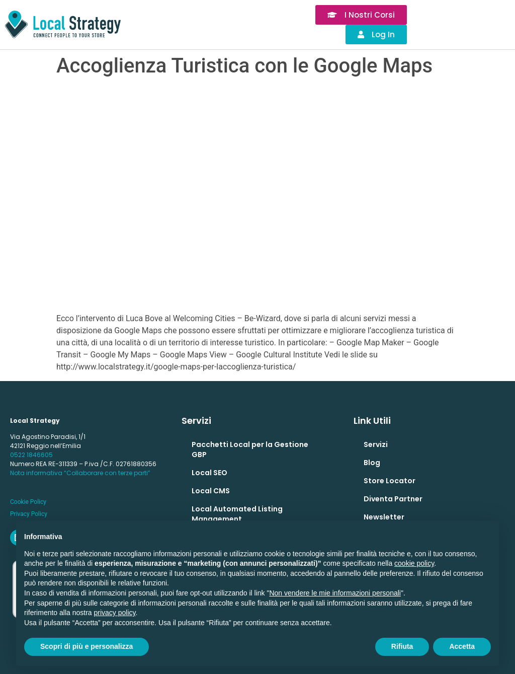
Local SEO (209, 473)
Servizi (376, 444)
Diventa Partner (393, 499)
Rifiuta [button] (402, 646)
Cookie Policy (28, 501)
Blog (372, 463)
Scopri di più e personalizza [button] (86, 646)
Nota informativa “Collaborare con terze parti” (80, 473)
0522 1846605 (31, 455)
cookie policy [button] (414, 563)
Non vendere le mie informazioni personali (334, 593)
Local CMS (211, 491)
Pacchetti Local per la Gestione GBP (250, 449)
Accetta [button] (462, 646)
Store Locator (389, 481)
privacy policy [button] (115, 613)
